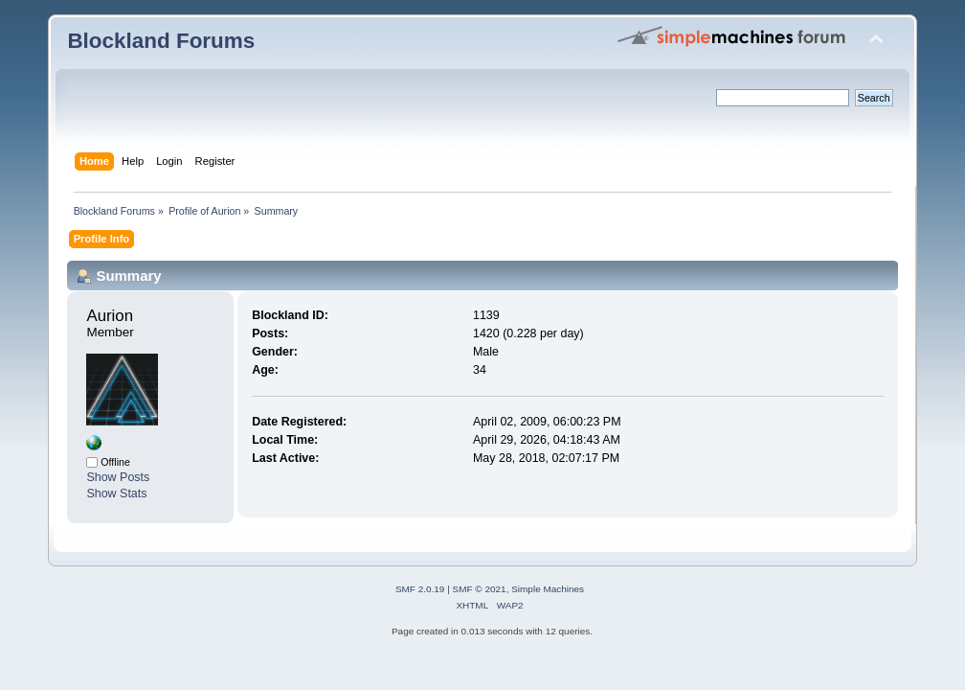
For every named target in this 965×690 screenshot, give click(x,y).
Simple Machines (547, 589)
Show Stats (116, 493)
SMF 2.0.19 (420, 589)
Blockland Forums (161, 41)
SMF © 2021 (479, 589)
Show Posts (117, 477)
